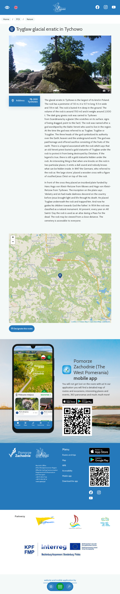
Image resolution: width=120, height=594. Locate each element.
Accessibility (67, 471)
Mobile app (66, 476)
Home (6, 19)
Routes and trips (69, 455)
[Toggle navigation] (60, 586)
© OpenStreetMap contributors (99, 322)
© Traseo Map (83, 322)
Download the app (70, 481)
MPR (64, 465)
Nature (30, 19)
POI (18, 19)
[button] (16, 64)
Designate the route (21, 328)
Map (64, 460)
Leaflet (73, 322)
